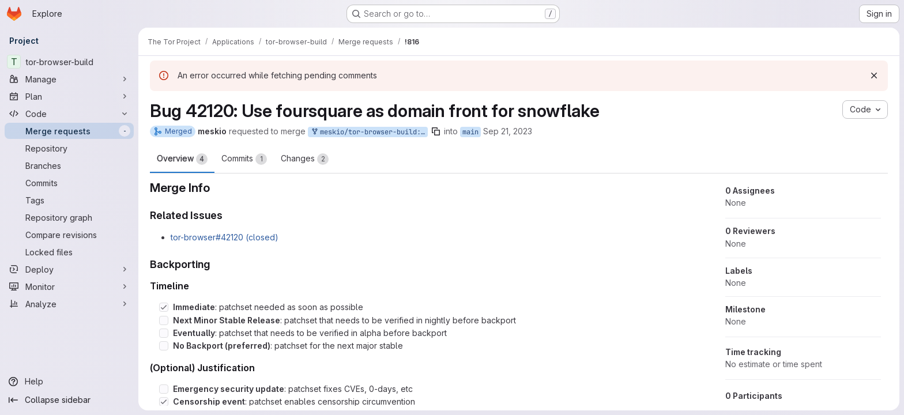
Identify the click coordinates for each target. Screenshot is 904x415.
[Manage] (69, 79)
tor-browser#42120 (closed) (224, 237)
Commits (244, 159)
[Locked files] (69, 252)
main (470, 132)
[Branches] (69, 165)
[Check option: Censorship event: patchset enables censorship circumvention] (163, 401)
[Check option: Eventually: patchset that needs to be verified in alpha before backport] (163, 333)
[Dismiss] (874, 75)
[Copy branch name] (436, 131)
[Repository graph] (69, 217)
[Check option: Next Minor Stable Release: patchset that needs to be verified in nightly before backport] (163, 320)
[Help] (69, 381)
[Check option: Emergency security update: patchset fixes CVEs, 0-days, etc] (163, 389)
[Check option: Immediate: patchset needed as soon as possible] (163, 307)
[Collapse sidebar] (69, 400)
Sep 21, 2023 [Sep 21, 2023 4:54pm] (507, 131)
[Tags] (69, 200)
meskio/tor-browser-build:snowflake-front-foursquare (369, 132)
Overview (182, 159)
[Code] (69, 113)
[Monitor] (69, 286)
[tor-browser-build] (69, 62)
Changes (305, 159)
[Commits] (69, 183)
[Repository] (69, 148)
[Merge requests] (69, 131)
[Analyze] (69, 304)
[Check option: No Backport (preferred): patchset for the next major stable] (163, 345)
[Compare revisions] (69, 235)
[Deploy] (69, 269)
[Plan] (69, 96)
